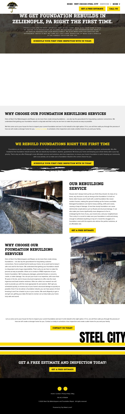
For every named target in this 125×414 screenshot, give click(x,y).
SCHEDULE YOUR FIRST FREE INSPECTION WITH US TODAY (63, 163)
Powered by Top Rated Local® (62, 407)
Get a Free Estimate (92, 9)
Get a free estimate (83, 230)
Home (69, 4)
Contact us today (41, 129)
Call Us (113, 9)
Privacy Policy (66, 394)
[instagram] (65, 389)
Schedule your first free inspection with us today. (62, 41)
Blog (72, 394)
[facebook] (60, 389)
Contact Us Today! (63, 328)
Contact (58, 394)
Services (105, 4)
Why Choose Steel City (86, 4)
